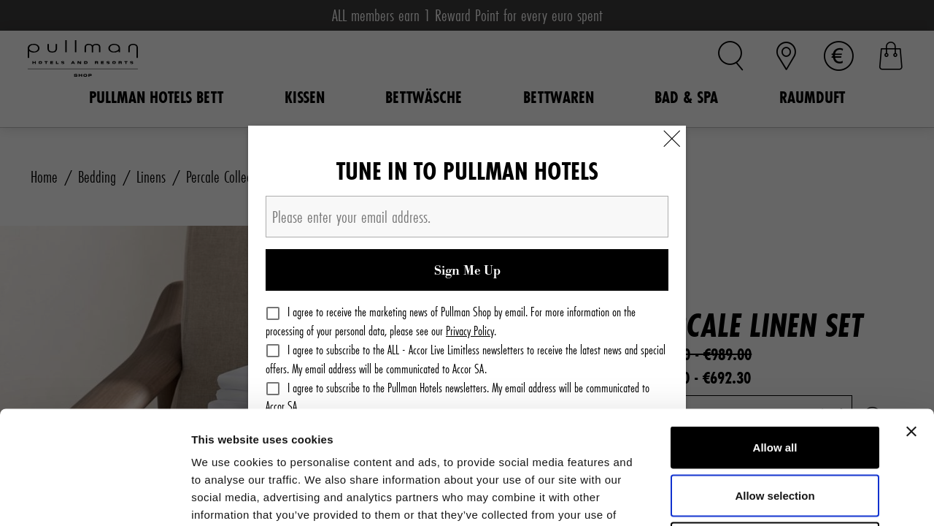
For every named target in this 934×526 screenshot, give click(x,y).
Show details (766, 497)
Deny (775, 430)
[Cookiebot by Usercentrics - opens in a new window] (94, 497)
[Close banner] (911, 318)
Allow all (775, 334)
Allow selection (774, 382)
